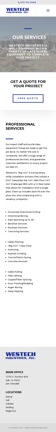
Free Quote (28, 97)
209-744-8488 (12, 383)
